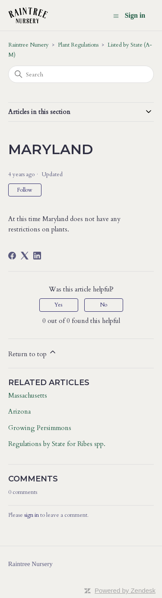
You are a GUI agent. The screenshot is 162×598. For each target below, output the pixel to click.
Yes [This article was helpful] (58, 304)
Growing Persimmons (39, 428)
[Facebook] (12, 255)
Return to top (32, 353)
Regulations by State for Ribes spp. (56, 444)
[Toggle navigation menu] (116, 15)
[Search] (81, 74)
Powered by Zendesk (125, 590)
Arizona (19, 411)
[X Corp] (25, 255)
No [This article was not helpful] (103, 304)
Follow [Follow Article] (24, 190)
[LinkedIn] (37, 255)
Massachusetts (27, 395)
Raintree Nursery (28, 45)
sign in (31, 515)
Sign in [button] (135, 15)
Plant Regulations (78, 45)
